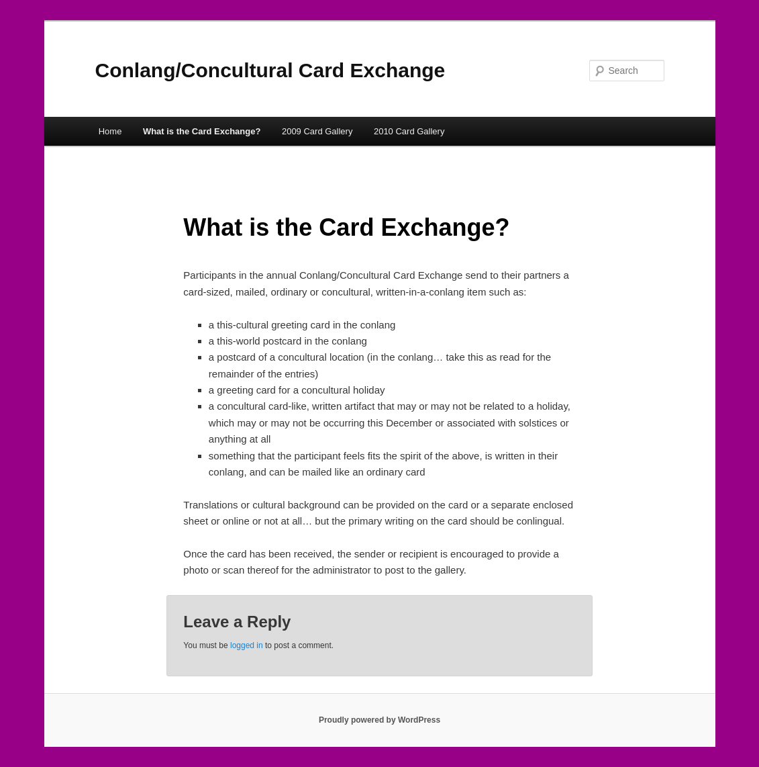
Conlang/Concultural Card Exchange (270, 70)
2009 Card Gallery (317, 131)
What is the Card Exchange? (202, 131)
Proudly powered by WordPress (379, 720)
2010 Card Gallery (409, 131)
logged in (246, 645)
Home (110, 131)
